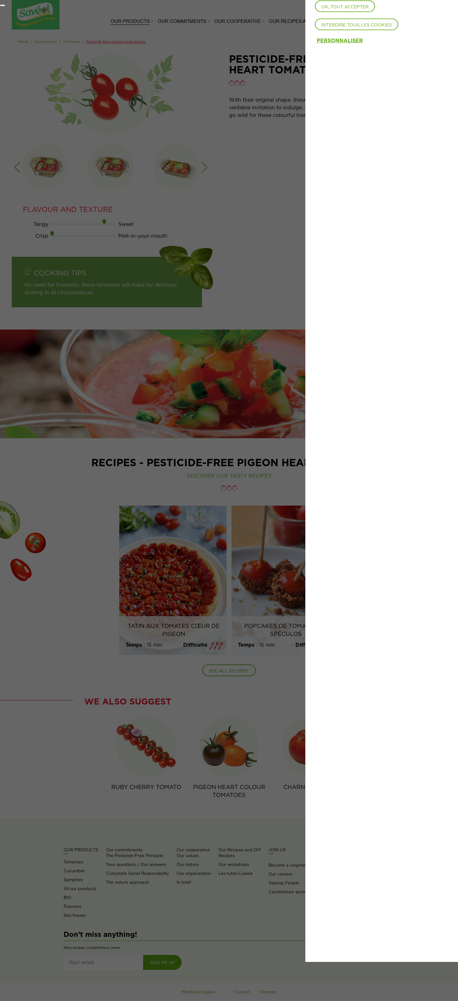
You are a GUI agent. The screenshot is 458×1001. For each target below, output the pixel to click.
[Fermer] (2, 5)
